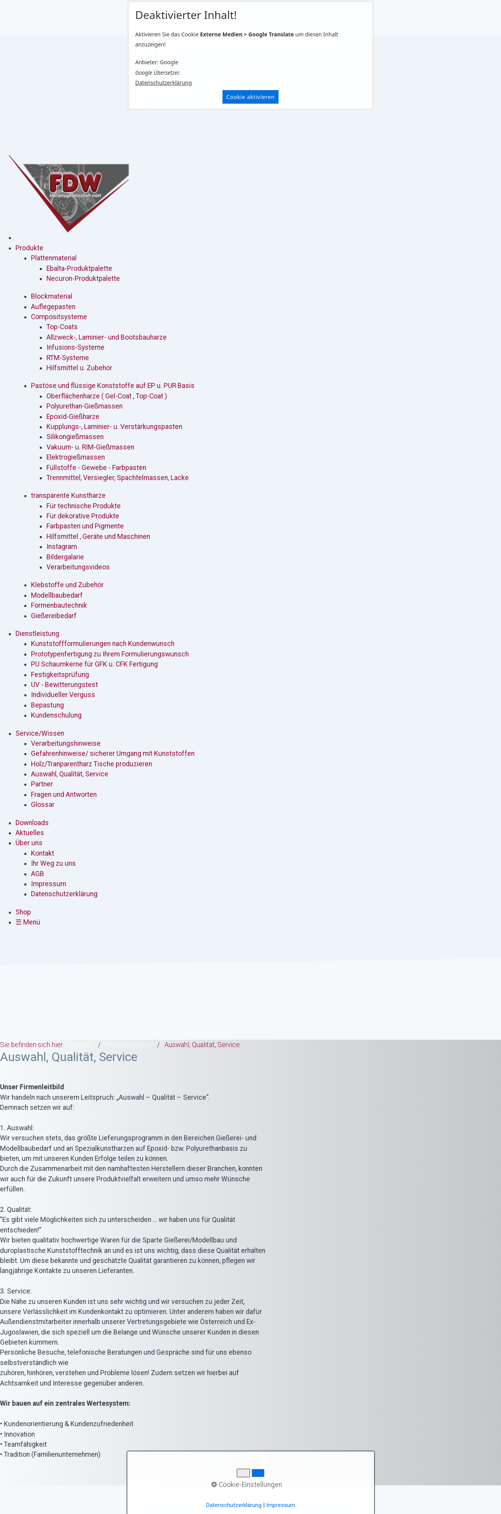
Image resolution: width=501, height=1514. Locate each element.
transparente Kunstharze (68, 495)
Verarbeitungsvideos (78, 567)
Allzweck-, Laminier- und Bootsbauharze (106, 337)
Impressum (48, 884)
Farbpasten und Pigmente (85, 526)
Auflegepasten (53, 307)
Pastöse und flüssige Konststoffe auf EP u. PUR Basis (113, 386)
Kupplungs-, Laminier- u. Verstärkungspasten (114, 427)
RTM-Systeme (67, 358)
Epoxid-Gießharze (72, 416)
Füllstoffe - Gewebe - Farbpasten (96, 468)
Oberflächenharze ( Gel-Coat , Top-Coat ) (106, 396)
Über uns (29, 843)
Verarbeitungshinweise (66, 743)
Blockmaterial (51, 296)
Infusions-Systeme (75, 347)
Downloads (32, 823)
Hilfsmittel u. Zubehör (79, 368)
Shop (23, 912)
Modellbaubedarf (57, 595)
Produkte (29, 248)
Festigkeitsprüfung (60, 674)
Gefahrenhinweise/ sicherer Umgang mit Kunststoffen (113, 753)
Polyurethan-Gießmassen (84, 406)
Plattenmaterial (54, 258)
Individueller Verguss (63, 695)
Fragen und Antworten (64, 794)
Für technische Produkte (83, 506)
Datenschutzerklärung (163, 82)
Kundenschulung (56, 715)
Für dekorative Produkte (82, 516)
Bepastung (47, 705)
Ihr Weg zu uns (53, 863)
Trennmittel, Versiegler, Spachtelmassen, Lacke (117, 478)
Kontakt (42, 853)
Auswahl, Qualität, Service (69, 774)
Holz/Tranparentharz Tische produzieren (91, 764)
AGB (37, 874)
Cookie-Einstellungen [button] (246, 1484)
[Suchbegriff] (31, 1490)
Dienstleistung (37, 633)
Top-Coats (62, 327)
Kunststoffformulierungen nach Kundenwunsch (102, 644)
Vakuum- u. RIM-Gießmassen (90, 447)
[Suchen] (31, 1500)
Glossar (43, 804)
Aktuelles (29, 833)
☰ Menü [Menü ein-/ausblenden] (27, 922)
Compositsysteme (59, 317)
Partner (42, 784)
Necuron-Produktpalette (83, 278)
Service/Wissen (39, 733)
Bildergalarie (65, 557)
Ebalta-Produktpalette (79, 268)
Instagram (61, 546)
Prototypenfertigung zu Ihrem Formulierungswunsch (110, 654)
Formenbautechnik (59, 605)
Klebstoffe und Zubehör (67, 585)
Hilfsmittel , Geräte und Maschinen (98, 536)
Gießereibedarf (54, 616)
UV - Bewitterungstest (64, 685)
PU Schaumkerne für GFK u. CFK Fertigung (94, 664)
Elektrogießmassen (75, 457)
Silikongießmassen (75, 437)
